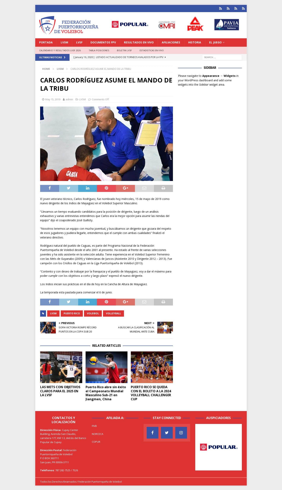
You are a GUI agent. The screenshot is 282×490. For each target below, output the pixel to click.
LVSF (79, 42)
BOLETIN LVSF (124, 49)
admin (69, 99)
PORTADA (46, 42)
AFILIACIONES (171, 42)
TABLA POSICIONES (99, 49)
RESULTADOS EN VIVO (139, 42)
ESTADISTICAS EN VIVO (152, 49)
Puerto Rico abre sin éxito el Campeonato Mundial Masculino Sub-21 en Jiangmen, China (106, 392)
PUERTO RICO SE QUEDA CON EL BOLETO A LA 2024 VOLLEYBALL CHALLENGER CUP (151, 392)
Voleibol (93, 313)
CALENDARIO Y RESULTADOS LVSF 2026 (60, 49)
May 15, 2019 (52, 99)
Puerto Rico (72, 313)
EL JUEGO (215, 42)
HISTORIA (194, 42)
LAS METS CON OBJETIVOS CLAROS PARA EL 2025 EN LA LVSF (60, 390)
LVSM (64, 42)
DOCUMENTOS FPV (103, 42)
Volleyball (113, 313)
